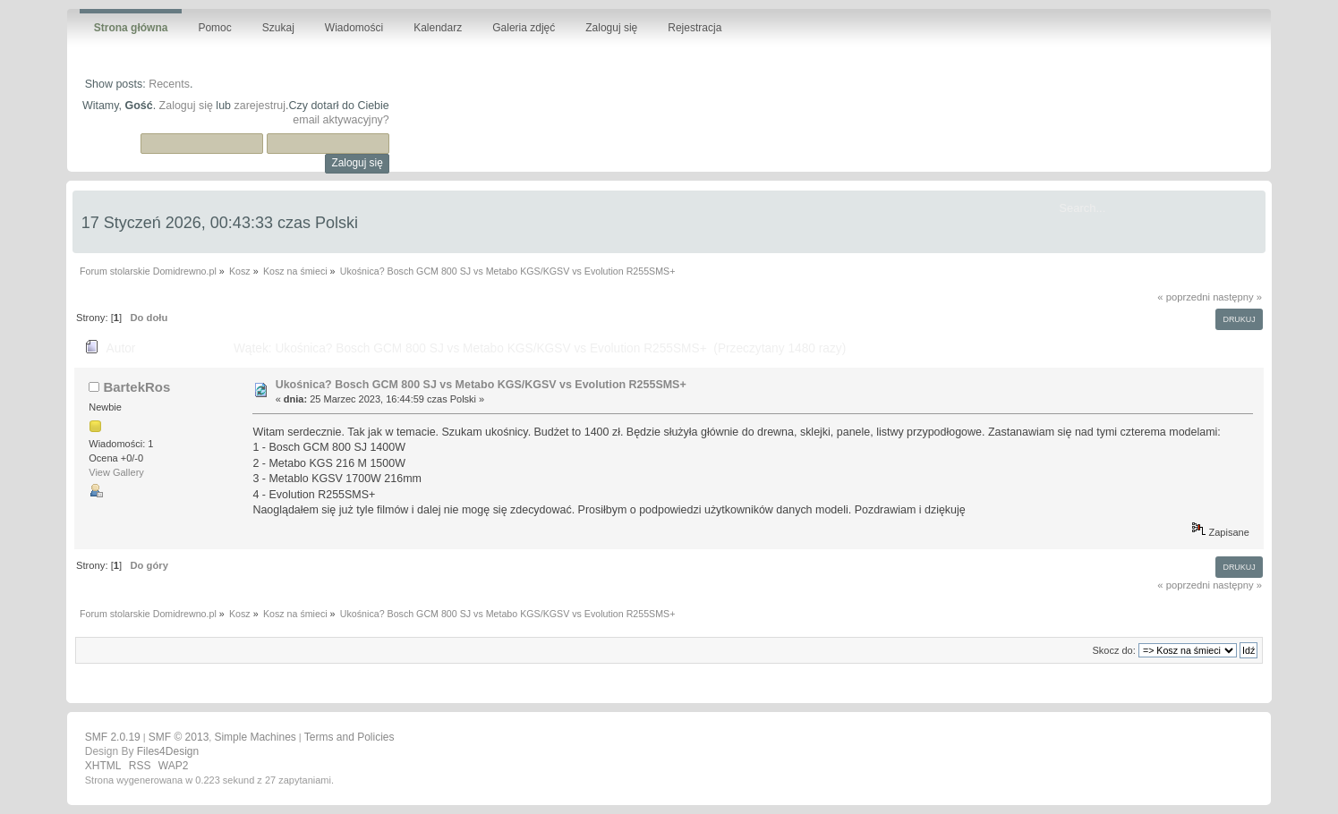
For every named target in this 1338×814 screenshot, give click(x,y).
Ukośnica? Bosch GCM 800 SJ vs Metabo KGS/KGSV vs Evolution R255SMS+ (481, 384)
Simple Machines (254, 737)
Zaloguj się (186, 105)
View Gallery (116, 472)
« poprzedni (1183, 297)
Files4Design (168, 751)
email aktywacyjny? (340, 120)
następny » (1237, 297)
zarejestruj (259, 105)
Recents (169, 84)
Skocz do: (1113, 650)
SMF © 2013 (179, 737)
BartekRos (136, 386)
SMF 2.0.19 (113, 737)
